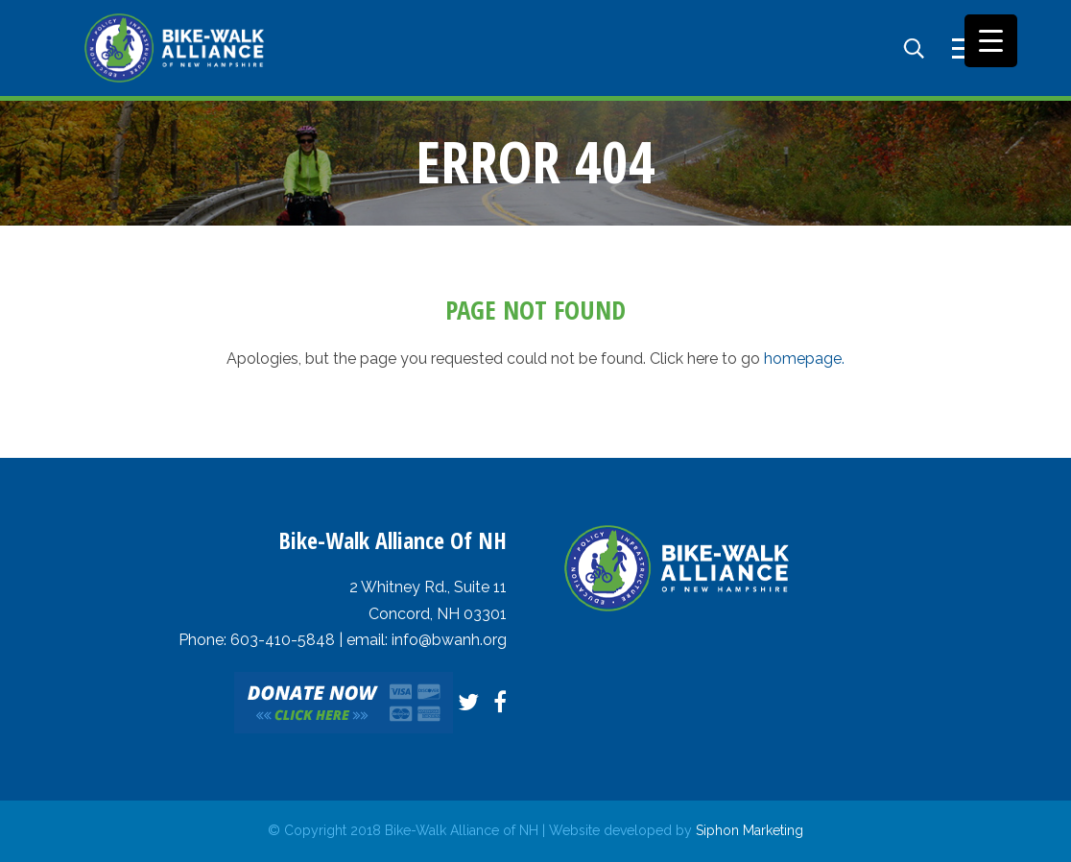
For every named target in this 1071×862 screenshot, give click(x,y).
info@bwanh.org (449, 640)
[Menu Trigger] (990, 40)
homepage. (804, 358)
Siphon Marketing (749, 830)
